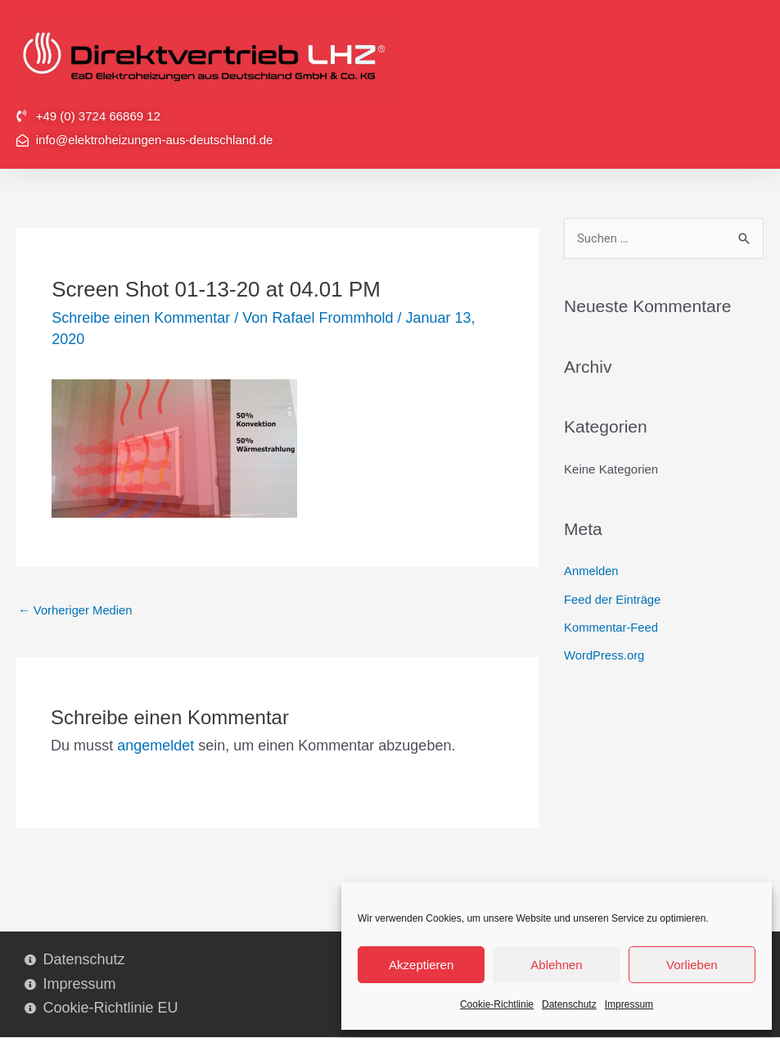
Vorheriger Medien (76, 611)
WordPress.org (605, 654)
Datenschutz (569, 1004)
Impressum (629, 1004)
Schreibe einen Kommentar (141, 318)
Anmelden (592, 571)
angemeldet (155, 745)
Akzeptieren (421, 965)
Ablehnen (556, 965)
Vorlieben (692, 965)
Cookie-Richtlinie (497, 1004)
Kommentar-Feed (612, 626)
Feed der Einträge (613, 599)
